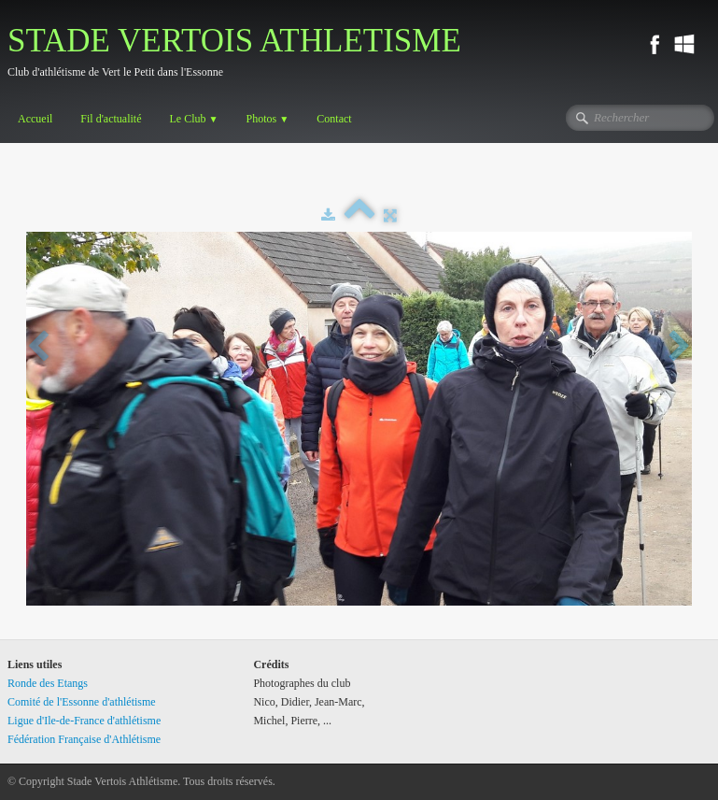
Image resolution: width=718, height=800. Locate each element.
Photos (267, 118)
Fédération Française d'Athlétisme (84, 739)
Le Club (193, 118)
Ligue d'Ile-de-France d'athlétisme (84, 720)
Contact (334, 118)
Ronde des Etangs (47, 683)
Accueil (35, 118)
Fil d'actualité (110, 118)
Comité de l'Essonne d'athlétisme (81, 701)
